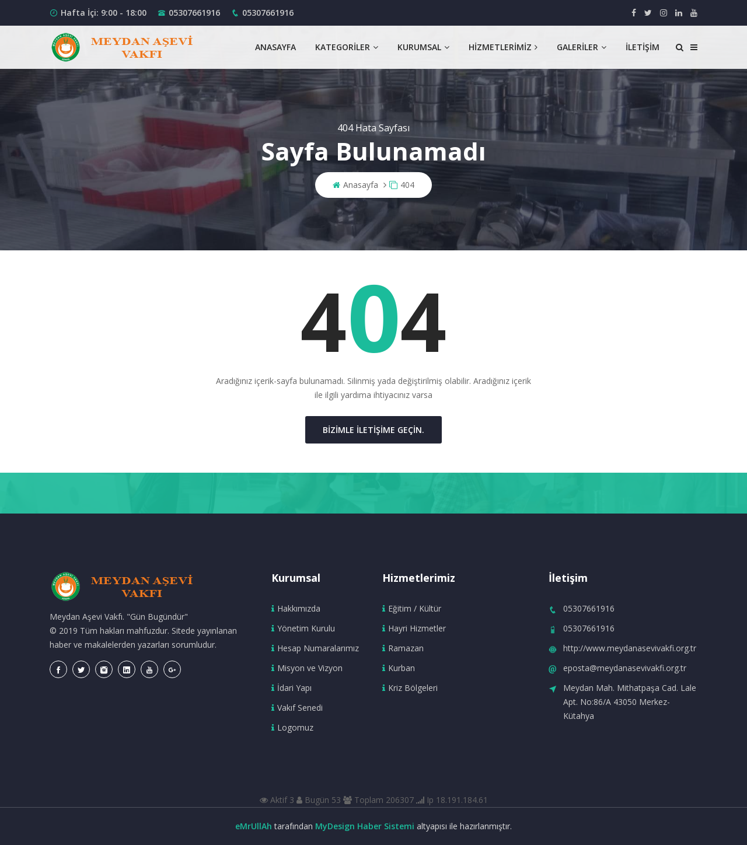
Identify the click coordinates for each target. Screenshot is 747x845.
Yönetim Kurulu (303, 628)
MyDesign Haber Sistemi (364, 826)
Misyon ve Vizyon (307, 667)
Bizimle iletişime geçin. (373, 429)
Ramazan (403, 648)
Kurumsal (423, 47)
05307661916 (194, 12)
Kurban (398, 667)
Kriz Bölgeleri (410, 687)
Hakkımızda (295, 608)
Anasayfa (275, 47)
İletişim (642, 47)
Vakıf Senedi (297, 707)
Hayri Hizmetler (414, 628)
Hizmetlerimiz (503, 47)
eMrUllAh (253, 826)
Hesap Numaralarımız (315, 648)
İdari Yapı (291, 687)
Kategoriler (346, 47)
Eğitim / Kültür (411, 608)
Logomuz (292, 727)
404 (401, 184)
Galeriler (581, 47)
